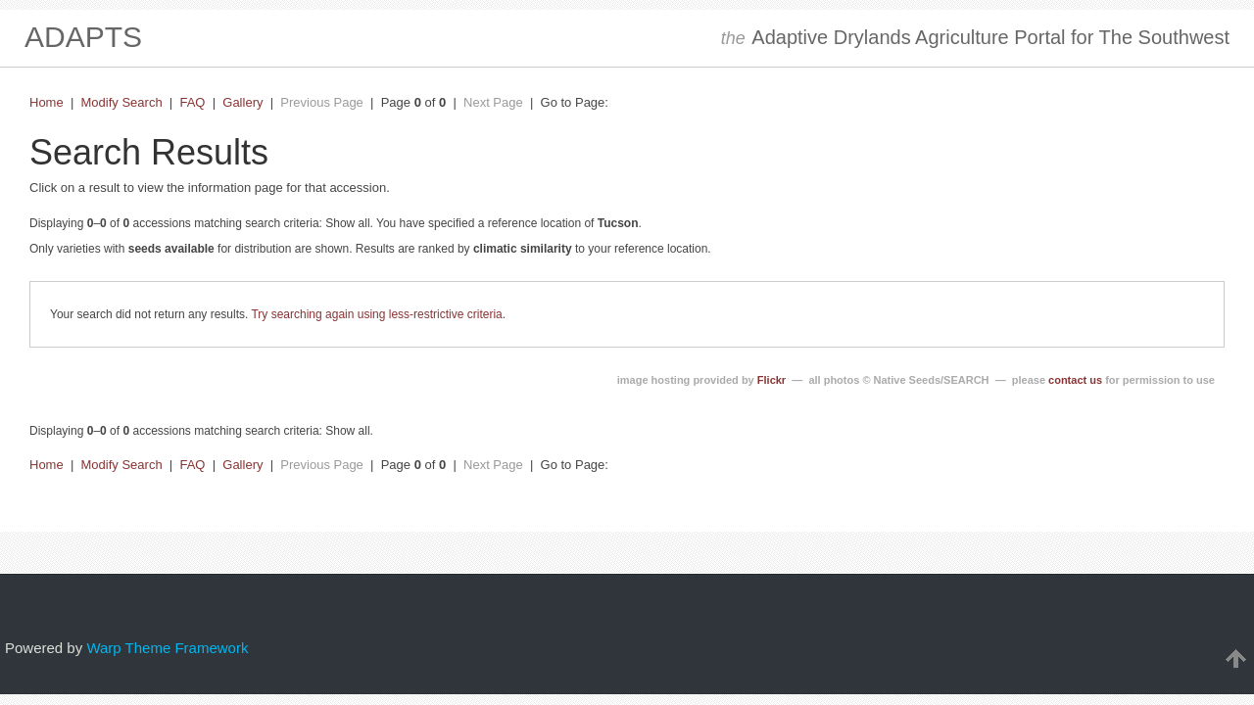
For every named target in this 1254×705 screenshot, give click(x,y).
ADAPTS (83, 37)
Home (46, 102)
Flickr (771, 380)
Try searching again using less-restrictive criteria (376, 314)
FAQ (192, 102)
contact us (1075, 380)
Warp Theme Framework (167, 647)
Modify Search (122, 102)
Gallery (242, 102)
